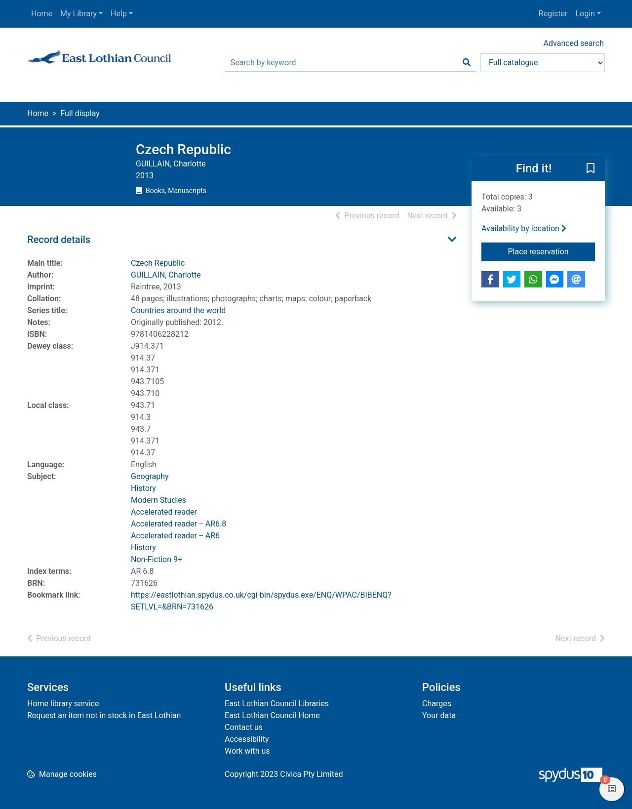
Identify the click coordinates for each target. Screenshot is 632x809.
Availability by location (523, 228)
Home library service (63, 703)
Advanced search (574, 43)
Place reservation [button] (551, 250)
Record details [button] (58, 239)
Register (553, 13)
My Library (78, 13)
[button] (590, 168)
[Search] (466, 62)
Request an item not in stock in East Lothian (104, 715)
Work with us (247, 751)
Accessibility (247, 739)
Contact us (244, 727)
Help (119, 13)
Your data (439, 715)
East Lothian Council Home (272, 715)
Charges (436, 703)
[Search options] (542, 62)
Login (584, 13)
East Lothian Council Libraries (277, 703)
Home (41, 13)
